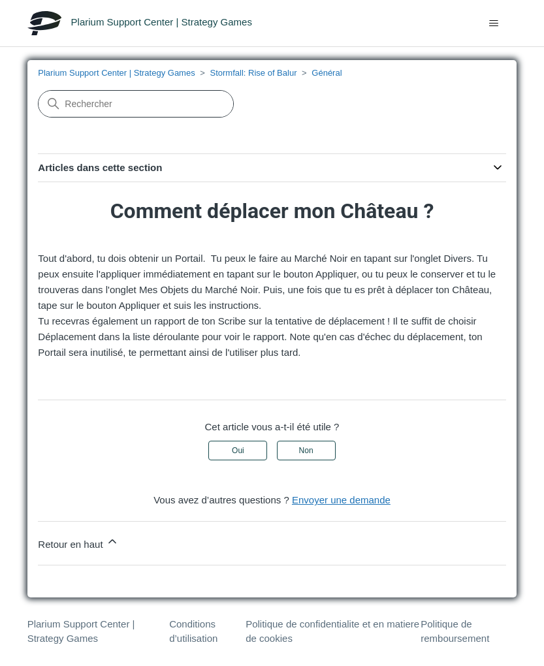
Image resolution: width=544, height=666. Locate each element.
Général (327, 73)
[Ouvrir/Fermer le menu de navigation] (493, 23)
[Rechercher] (136, 104)
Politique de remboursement (455, 631)
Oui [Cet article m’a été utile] (238, 450)
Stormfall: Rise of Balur (253, 73)
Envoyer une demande (341, 499)
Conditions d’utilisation (193, 631)
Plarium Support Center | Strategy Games (116, 73)
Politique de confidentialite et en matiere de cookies (332, 631)
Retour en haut (78, 542)
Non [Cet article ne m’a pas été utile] (306, 450)
